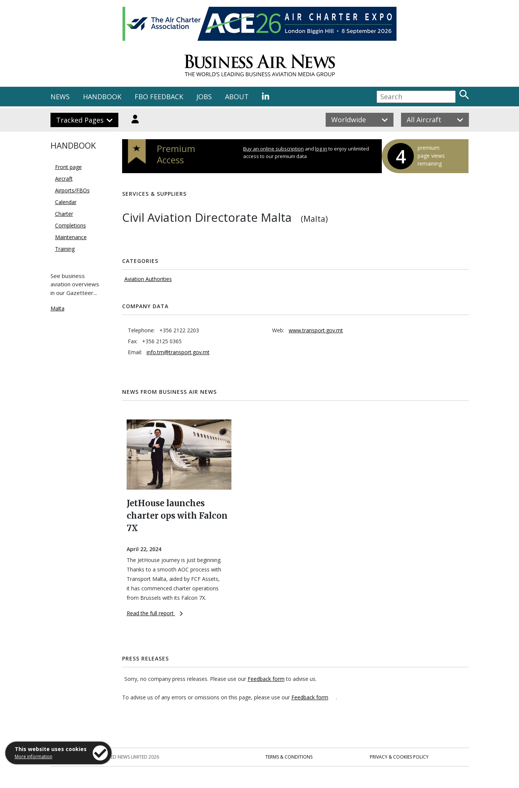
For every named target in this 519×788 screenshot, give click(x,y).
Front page (68, 167)
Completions (70, 225)
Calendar (66, 202)
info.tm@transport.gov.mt (178, 352)
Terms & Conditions (288, 757)
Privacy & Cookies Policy (399, 757)
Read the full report (155, 613)
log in (321, 148)
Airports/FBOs (72, 190)
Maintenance (71, 237)
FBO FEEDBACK (159, 96)
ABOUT (237, 96)
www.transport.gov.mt (316, 330)
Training (65, 248)
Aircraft (64, 178)
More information (33, 756)
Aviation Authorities (148, 279)
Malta (57, 308)
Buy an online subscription (273, 148)
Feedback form (266, 678)
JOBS (204, 96)
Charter (64, 213)
